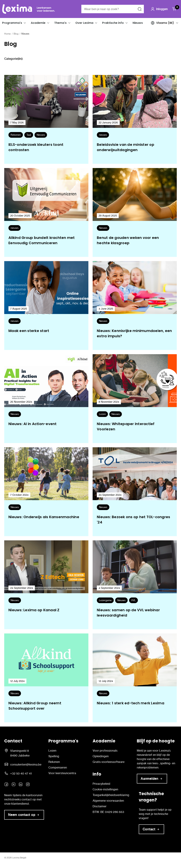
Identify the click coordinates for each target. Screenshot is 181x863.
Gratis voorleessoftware (108, 762)
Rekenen (54, 762)
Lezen (52, 750)
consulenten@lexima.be (25, 764)
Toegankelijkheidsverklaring (111, 795)
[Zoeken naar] (139, 9)
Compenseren (57, 767)
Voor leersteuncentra (62, 773)
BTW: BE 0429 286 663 (108, 812)
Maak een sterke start (28, 330)
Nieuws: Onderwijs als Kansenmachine (43, 516)
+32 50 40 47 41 (21, 773)
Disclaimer (100, 806)
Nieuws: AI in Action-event (32, 423)
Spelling (53, 756)
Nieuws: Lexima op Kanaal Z (34, 610)
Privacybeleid (101, 783)
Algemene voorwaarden (108, 800)
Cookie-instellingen (105, 789)
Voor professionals (105, 750)
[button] (25, 23)
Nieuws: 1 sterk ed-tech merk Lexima (130, 703)
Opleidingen (101, 756)
